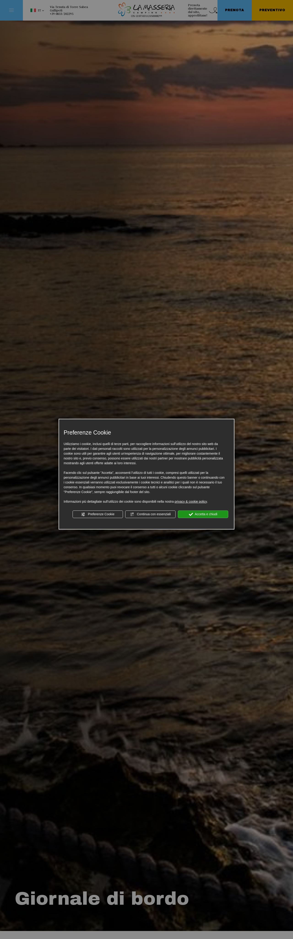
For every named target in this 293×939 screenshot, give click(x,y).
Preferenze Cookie (97, 514)
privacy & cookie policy (191, 501)
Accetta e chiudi (203, 514)
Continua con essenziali (150, 514)
